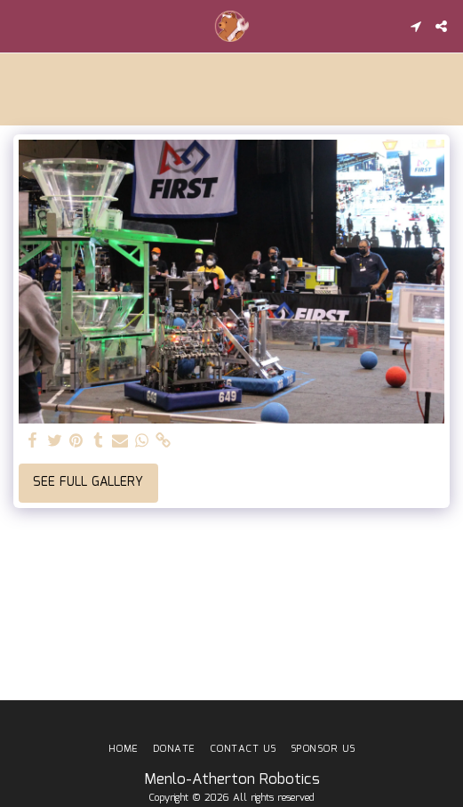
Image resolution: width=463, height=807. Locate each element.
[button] (19, 25)
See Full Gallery (88, 482)
